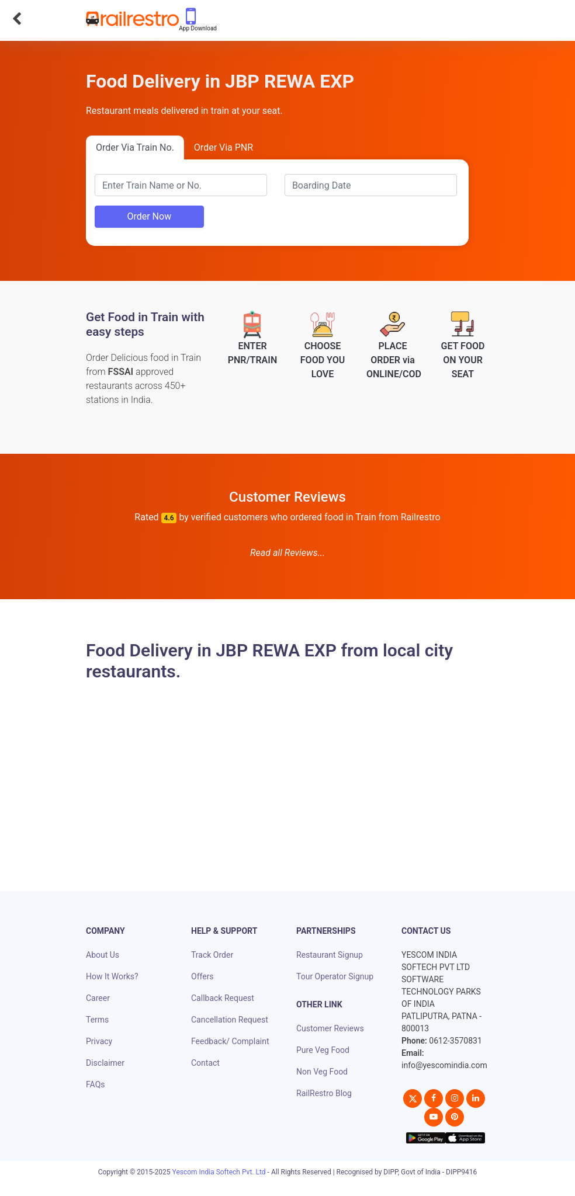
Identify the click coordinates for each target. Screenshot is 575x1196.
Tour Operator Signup (334, 976)
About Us (102, 954)
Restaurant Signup (329, 954)
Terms (97, 1019)
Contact (205, 1063)
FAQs (95, 1084)
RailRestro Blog (324, 1093)
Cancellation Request (229, 1019)
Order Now (149, 216)
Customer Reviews (330, 1028)
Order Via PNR (223, 147)
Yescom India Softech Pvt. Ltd (219, 1172)
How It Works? (112, 976)
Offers (202, 976)
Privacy (99, 1041)
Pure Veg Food (322, 1050)
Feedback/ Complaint (230, 1041)
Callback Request (222, 998)
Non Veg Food (322, 1071)
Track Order (212, 954)
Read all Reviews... (287, 552)
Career (98, 998)
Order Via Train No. (135, 147)
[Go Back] (16, 18)
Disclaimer (105, 1063)
